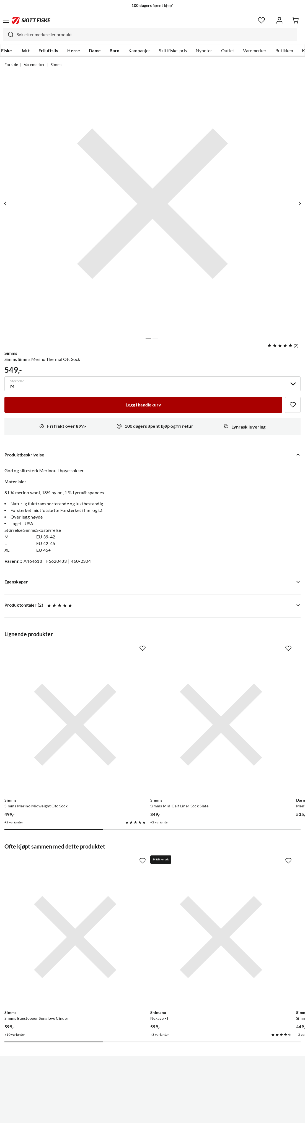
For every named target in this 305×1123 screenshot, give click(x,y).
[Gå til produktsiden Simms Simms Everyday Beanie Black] (243, 863)
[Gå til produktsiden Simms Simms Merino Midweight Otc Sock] (50, 700)
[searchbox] (155, 34)
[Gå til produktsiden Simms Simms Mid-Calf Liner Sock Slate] (147, 700)
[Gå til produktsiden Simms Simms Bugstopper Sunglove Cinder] (50, 863)
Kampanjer (139, 50)
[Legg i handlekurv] (143, 405)
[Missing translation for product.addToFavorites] (293, 405)
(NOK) (152, 1091)
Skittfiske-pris (173, 50)
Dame (95, 50)
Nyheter (204, 50)
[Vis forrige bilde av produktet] (6, 203)
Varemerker (254, 50)
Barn (114, 50)
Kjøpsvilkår (164, 1114)
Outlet (227, 50)
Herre (73, 50)
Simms (57, 64)
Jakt (25, 50)
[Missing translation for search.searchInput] (8, 34)
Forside (11, 64)
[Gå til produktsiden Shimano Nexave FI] (147, 863)
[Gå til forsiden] (31, 20)
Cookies (186, 1114)
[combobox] (150, 34)
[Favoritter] (261, 20)
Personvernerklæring (131, 1114)
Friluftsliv (48, 50)
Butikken (284, 50)
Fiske (6, 50)
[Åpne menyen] (6, 20)
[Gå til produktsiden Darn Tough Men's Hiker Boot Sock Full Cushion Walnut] (243, 700)
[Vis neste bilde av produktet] (298, 203)
